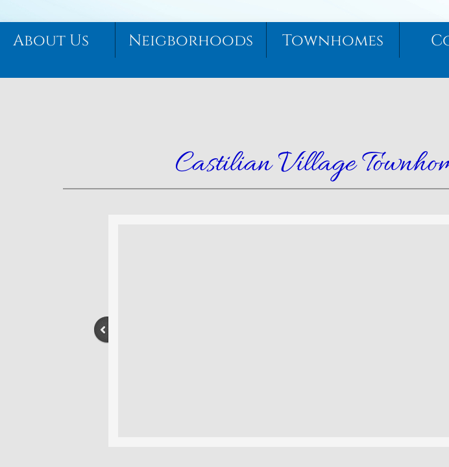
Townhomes (332, 40)
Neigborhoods (190, 40)
